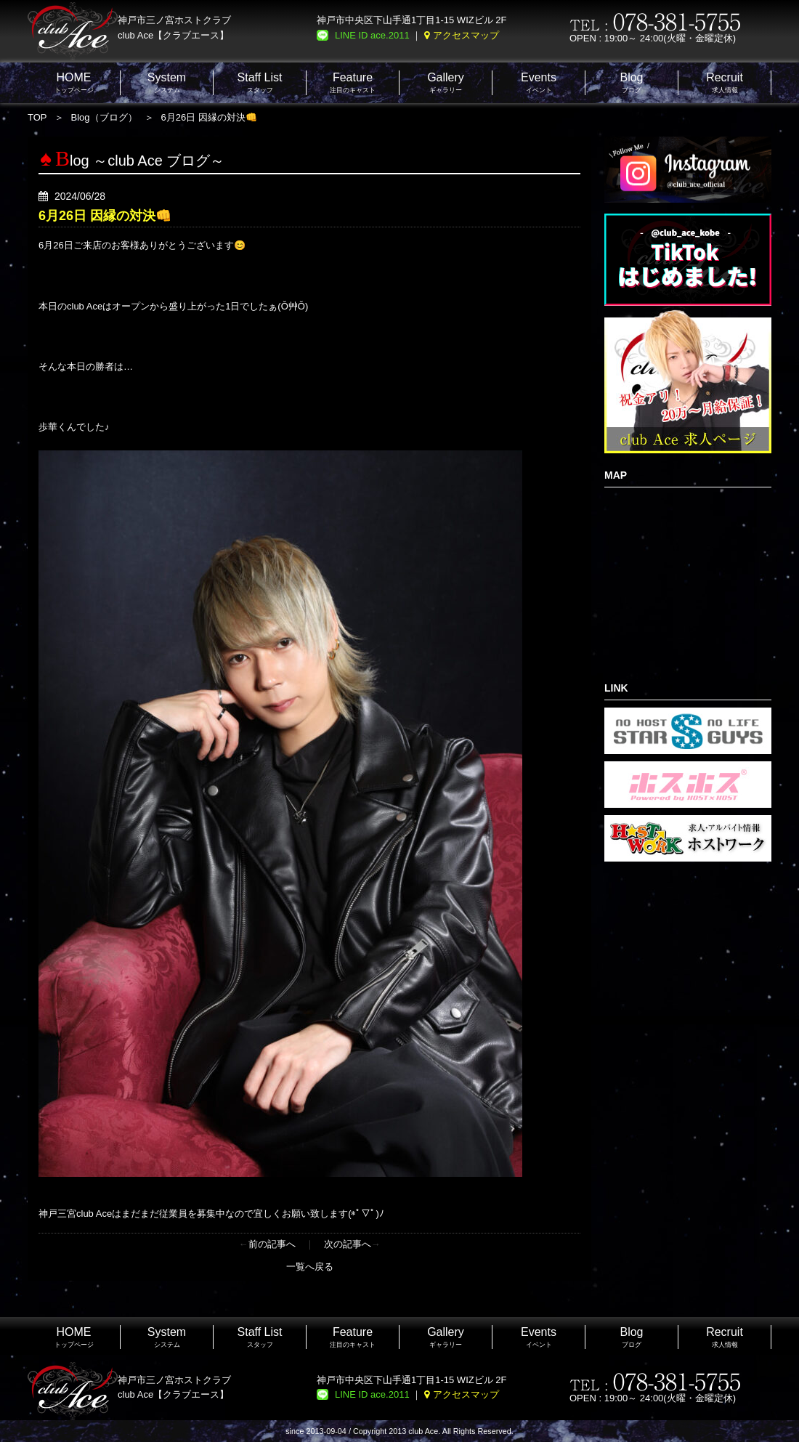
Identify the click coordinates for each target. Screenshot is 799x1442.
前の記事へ (272, 1244)
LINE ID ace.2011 (372, 35)
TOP (37, 117)
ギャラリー (445, 82)
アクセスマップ (466, 35)
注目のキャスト (353, 82)
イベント (538, 82)
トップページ (74, 82)
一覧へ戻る (309, 1266)
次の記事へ (347, 1244)
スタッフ (260, 82)
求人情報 (724, 82)
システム (166, 82)
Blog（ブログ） (104, 117)
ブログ (631, 82)
